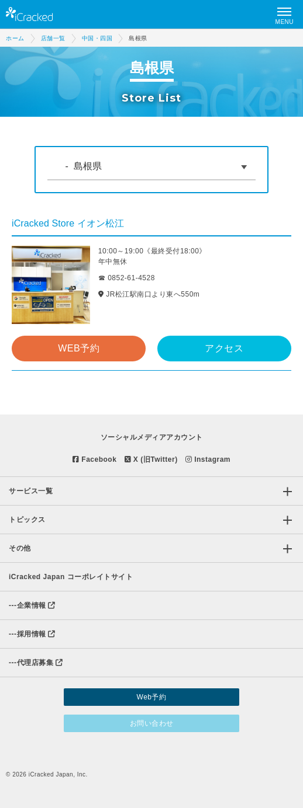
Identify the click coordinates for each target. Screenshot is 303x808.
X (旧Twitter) (151, 459)
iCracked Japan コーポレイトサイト (71, 577)
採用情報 (32, 634)
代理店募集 (36, 663)
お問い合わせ (152, 723)
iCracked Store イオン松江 (68, 223)
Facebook (94, 459)
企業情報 (32, 605)
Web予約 (152, 697)
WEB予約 (78, 348)
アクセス (224, 348)
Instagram (207, 459)
